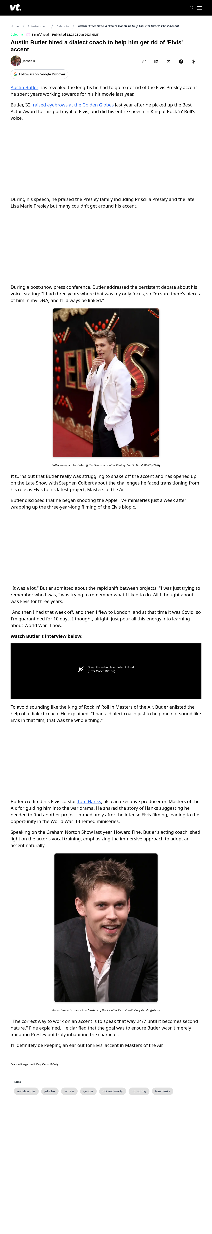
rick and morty (112, 1091)
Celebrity (63, 26)
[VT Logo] (15, 8)
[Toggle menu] (199, 8)
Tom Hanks (89, 801)
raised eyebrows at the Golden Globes (73, 105)
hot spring (139, 1091)
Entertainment (38, 26)
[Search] (191, 7)
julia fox (50, 1091)
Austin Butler (24, 87)
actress (69, 1091)
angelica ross (26, 1091)
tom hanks (162, 1091)
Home (15, 26)
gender (88, 1091)
